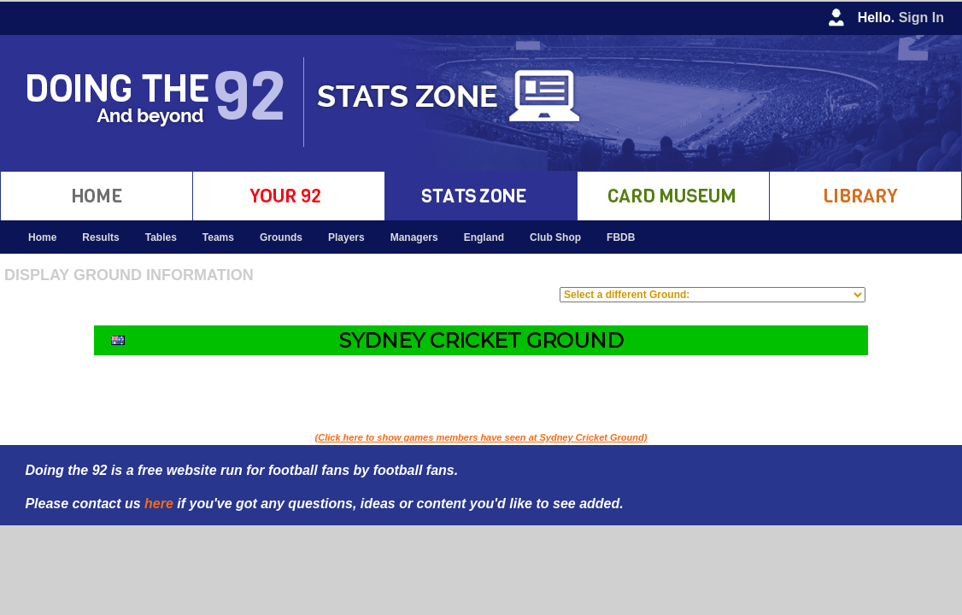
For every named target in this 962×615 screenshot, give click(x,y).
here (158, 503)
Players (346, 237)
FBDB (621, 237)
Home (42, 237)
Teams (218, 237)
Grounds (281, 237)
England (484, 237)
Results (100, 237)
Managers (414, 237)
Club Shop (555, 237)
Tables (161, 237)
